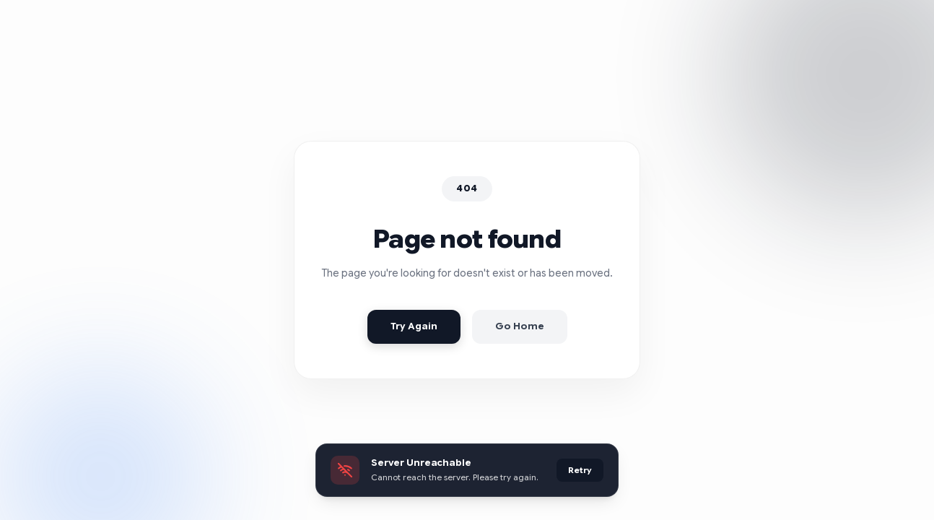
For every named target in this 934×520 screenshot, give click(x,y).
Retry (580, 470)
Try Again (413, 326)
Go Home (519, 326)
